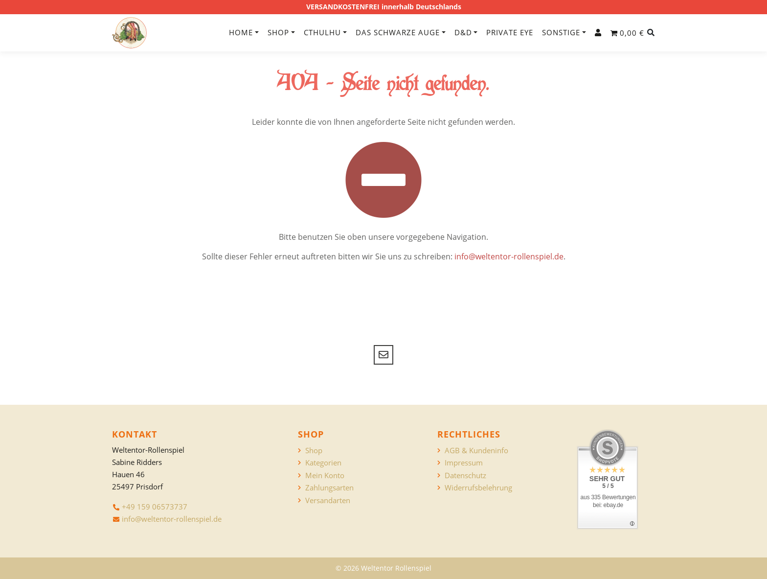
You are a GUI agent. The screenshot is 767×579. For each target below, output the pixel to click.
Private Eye (509, 32)
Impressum (464, 462)
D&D (463, 32)
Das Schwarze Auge (398, 32)
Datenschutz (465, 475)
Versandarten (327, 500)
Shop (278, 32)
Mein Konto (324, 475)
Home (241, 32)
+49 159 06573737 (154, 506)
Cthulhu (322, 32)
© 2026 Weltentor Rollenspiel (383, 568)
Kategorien (323, 462)
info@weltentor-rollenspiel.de (509, 256)
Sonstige (561, 32)
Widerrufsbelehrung (478, 487)
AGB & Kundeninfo (476, 450)
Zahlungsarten (329, 487)
